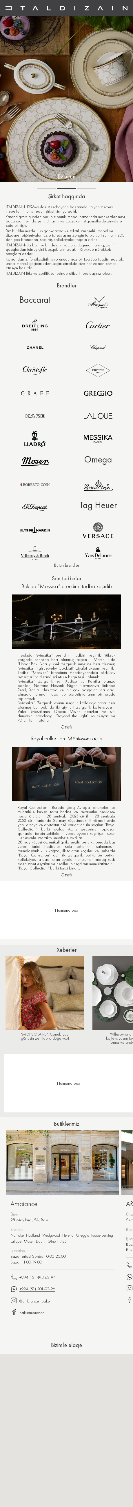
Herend (68, 1235)
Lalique (15, 1241)
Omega (98, 459)
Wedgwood (51, 1235)
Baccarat (35, 300)
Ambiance (24, 1204)
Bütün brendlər (66, 565)
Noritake (17, 1235)
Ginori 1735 (57, 1241)
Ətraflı (66, 727)
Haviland (33, 1235)
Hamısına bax (68, 1083)
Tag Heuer (98, 505)
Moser (29, 1241)
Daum (40, 1241)
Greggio (82, 1235)
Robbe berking (102, 1235)
